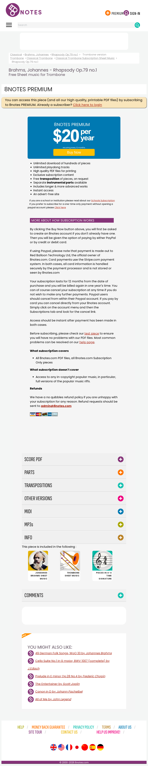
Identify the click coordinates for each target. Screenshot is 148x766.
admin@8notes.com (56, 406)
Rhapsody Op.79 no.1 (65, 54)
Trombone (17, 58)
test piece (91, 333)
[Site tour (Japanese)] (77, 747)
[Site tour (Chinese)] (84, 747)
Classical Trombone (40, 58)
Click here (60, 207)
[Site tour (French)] (69, 747)
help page (87, 342)
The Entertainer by (57, 684)
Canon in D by (59, 692)
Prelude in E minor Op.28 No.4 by (70, 677)
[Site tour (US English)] (61, 747)
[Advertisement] (74, 40)
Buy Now (74, 152)
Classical (16, 54)
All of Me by (53, 700)
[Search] (137, 25)
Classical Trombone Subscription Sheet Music (85, 58)
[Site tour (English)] (53, 747)
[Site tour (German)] (100, 747)
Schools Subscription (103, 200)
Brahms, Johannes (37, 54)
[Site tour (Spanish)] (92, 747)
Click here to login (87, 105)
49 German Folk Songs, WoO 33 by (73, 654)
